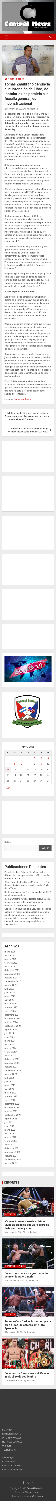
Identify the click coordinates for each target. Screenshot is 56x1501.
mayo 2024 (9, 1040)
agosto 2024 (10, 1029)
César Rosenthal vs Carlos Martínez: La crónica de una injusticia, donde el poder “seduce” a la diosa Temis (27, 885)
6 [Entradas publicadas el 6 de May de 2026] (21, 764)
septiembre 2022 (12, 1115)
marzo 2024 (10, 1048)
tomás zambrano (22, 399)
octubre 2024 (10, 1022)
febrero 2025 (10, 1007)
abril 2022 (9, 1133)
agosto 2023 (10, 1074)
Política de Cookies (11, 1465)
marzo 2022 (10, 1137)
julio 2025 (9, 989)
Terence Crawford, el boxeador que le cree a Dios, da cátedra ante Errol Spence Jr (27, 1325)
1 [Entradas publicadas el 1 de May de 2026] (34, 758)
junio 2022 (9, 1126)
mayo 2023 (9, 1085)
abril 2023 (9, 1089)
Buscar (7, 842)
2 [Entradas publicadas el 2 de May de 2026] (41, 758)
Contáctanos (8, 1461)
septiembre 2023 (12, 1070)
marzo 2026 (10, 959)
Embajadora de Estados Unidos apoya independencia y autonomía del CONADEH (28, 430)
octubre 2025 (10, 977)
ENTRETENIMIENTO (11, 1433)
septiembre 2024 (12, 1026)
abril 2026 (9, 955)
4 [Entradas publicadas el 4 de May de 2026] (8, 764)
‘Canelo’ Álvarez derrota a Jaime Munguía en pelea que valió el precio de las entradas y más (26, 1225)
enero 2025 (10, 1011)
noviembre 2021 (12, 1152)
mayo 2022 (9, 1129)
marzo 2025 (10, 1003)
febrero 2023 (10, 1096)
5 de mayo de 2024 (13, 1232)
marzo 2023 (10, 1092)
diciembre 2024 (11, 1014)
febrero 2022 (10, 1141)
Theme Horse (32, 1492)
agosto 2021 (10, 1163)
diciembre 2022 (11, 1104)
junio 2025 (9, 992)
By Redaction (31, 109)
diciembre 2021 (11, 1148)
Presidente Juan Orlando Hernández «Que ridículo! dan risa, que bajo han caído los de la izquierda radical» (26, 875)
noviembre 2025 (12, 974)
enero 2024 (10, 1055)
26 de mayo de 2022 (14, 109)
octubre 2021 (10, 1155)
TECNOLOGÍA (9, 1449)
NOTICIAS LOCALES (14, 79)
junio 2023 (9, 1081)
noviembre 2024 (12, 1018)
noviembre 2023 (12, 1063)
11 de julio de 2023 (13, 1380)
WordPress (37, 1496)
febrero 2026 (10, 963)
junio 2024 (9, 1037)
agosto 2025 (10, 985)
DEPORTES (11, 1182)
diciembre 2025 (11, 970)
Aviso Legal (8, 1457)
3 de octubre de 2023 (14, 1280)
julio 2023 (9, 1078)
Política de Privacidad (12, 1469)
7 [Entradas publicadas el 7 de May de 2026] (28, 764)
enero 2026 (10, 966)
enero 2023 (10, 1100)
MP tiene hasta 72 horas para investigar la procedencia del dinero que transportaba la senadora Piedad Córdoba (28, 416)
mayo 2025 (9, 996)
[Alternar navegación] (6, 37)
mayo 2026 (9, 951)
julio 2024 (9, 1033)
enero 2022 (10, 1144)
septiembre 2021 (12, 1159)
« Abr (7, 788)
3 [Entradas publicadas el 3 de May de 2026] (48, 758)
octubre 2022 (10, 1111)
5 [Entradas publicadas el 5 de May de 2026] (14, 764)
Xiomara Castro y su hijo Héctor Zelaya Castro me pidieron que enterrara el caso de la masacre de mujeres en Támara (27, 902)
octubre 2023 (10, 1066)
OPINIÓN (21, 1266)
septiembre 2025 (12, 981)
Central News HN (35, 1488)
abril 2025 (9, 1000)
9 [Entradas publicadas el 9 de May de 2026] (41, 764)
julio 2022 (9, 1122)
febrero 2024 (10, 1052)
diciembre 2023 (11, 1059)
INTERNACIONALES (12, 1437)
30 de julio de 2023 (13, 1332)
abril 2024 (9, 1044)
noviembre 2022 (12, 1107)
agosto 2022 (10, 1118)
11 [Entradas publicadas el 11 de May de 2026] (8, 769)
